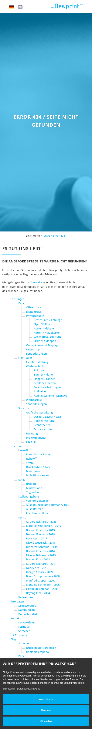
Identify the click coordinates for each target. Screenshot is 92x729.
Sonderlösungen (36, 353)
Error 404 (59, 235)
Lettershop (33, 349)
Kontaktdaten (27, 622)
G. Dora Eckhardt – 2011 (41, 563)
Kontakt (15, 618)
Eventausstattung (37, 362)
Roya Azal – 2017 (36, 538)
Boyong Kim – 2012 (38, 559)
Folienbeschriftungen (47, 387)
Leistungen (18, 299)
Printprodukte (35, 316)
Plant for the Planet (38, 454)
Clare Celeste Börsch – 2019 (43, 526)
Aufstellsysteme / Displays (50, 395)
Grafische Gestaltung (39, 412)
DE (11, 7)
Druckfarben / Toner (39, 467)
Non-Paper (25, 357)
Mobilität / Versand (38, 475)
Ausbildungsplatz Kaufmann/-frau (47, 505)
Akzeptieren (46, 699)
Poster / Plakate (44, 328)
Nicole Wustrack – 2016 (41, 542)
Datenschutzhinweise (28, 688)
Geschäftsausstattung (47, 337)
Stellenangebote (28, 496)
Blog (13, 639)
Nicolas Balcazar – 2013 (41, 555)
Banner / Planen (44, 374)
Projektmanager (36, 437)
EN (20, 7)
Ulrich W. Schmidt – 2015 (42, 547)
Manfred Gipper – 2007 (40, 580)
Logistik (31, 442)
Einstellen (46, 721)
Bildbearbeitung (44, 421)
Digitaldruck (34, 311)
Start (47, 235)
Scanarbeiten (42, 425)
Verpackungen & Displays (42, 345)
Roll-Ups (39, 370)
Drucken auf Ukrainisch (41, 648)
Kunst (22, 517)
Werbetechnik (35, 366)
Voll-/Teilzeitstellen (38, 500)
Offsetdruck (33, 307)
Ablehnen (46, 710)
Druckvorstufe (43, 429)
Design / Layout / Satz (47, 416)
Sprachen (24, 631)
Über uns (16, 446)
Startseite (36, 282)
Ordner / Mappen (45, 341)
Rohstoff (31, 458)
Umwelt (23, 450)
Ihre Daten (17, 601)
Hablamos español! (38, 652)
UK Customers (20, 635)
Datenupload (26, 610)
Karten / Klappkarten (47, 332)
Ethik (21, 479)
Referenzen (25, 597)
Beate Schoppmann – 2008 (43, 576)
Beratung (32, 433)
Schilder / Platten (45, 383)
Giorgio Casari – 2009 (39, 572)
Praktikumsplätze (37, 513)
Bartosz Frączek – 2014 (40, 551)
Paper (22, 303)
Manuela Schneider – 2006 (43, 584)
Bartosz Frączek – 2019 (40, 530)
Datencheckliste (28, 614)
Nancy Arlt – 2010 (37, 568)
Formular (24, 626)
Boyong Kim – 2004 (38, 593)
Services (23, 408)
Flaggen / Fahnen (45, 379)
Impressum (9, 688)
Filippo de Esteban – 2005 (42, 589)
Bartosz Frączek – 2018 (40, 534)
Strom (30, 463)
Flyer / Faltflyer (43, 324)
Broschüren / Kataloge (48, 320)
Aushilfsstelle (34, 509)
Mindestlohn (34, 488)
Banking (31, 484)
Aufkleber (40, 391)
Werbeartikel (34, 400)
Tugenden (32, 492)
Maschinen (33, 471)
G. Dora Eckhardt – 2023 (41, 521)
